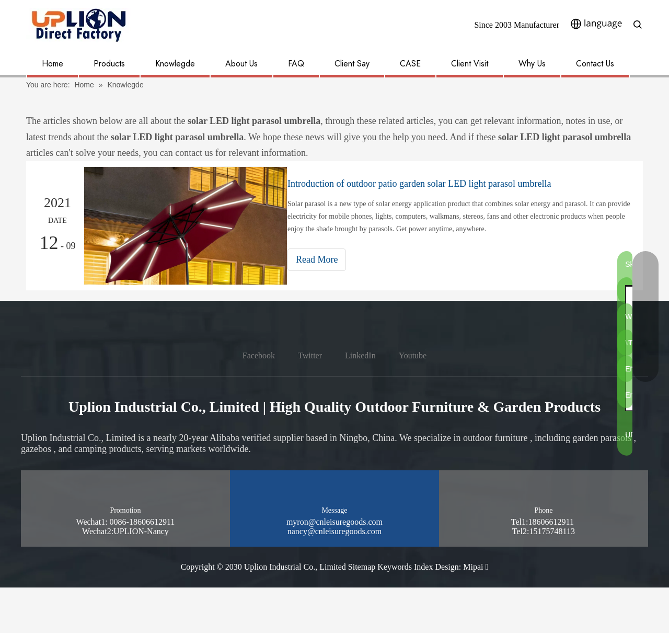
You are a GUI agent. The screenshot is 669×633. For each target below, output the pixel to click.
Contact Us (595, 64)
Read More (326, 259)
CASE (410, 64)
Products (109, 64)
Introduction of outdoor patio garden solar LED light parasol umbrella (428, 183)
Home (52, 64)
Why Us (532, 64)
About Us (241, 64)
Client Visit (469, 64)
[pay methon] (619, 610)
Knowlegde (175, 64)
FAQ (296, 64)
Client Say (352, 64)
